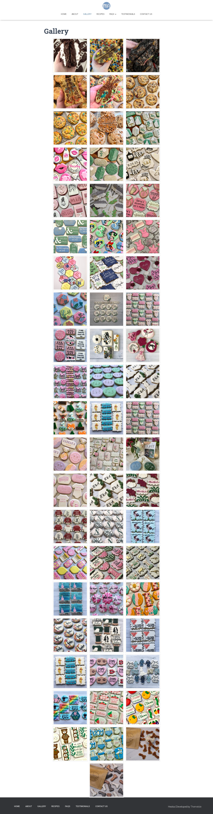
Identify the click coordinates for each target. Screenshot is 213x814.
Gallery (87, 14)
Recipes (100, 14)
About (75, 14)
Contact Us (146, 14)
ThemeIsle (196, 806)
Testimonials (128, 14)
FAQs (112, 14)
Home (64, 14)
